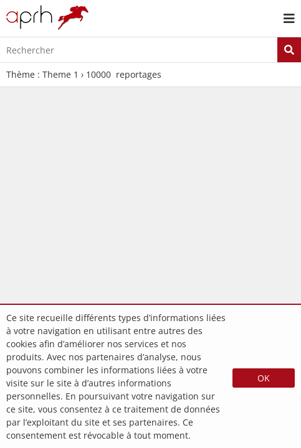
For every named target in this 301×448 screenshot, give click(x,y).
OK (263, 378)
